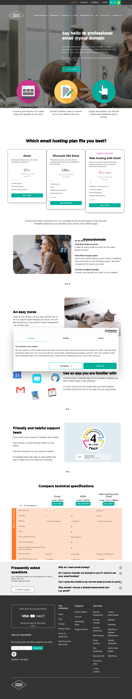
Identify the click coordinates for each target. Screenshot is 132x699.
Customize (66, 366)
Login (104, 2)
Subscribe (37, 648)
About (60, 614)
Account (78, 617)
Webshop (112, 625)
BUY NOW (27, 195)
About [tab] (101, 338)
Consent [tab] (31, 338)
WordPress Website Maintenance (113, 632)
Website (111, 620)
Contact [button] (117, 16)
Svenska (84, 2)
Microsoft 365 (86, 16)
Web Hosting (98, 636)
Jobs (60, 619)
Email (75, 16)
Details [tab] (66, 338)
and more (53, 197)
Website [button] (66, 16)
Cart (115, 3)
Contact (61, 624)
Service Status (81, 612)
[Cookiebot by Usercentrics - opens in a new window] (106, 331)
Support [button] (105, 16)
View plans (71, 69)
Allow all (100, 366)
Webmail (95, 2)
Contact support (22, 589)
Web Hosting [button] (40, 16)
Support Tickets (81, 629)
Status (74, 2)
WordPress (112, 656)
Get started (66, 203)
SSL (96, 16)
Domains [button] (54, 16)
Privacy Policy (64, 629)
